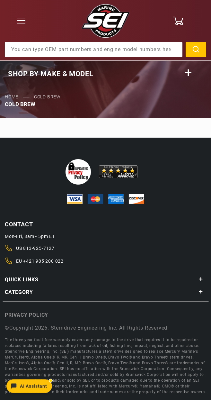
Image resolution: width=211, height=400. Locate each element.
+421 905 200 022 (43, 261)
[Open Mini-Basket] (189, 21)
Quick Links (104, 280)
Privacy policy (26, 315)
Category (104, 292)
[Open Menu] (21, 21)
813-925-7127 (39, 248)
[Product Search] (93, 49)
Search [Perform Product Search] (196, 49)
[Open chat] (29, 386)
